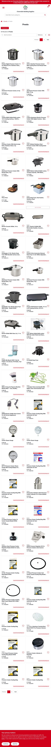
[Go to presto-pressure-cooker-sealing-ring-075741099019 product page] (13, 675)
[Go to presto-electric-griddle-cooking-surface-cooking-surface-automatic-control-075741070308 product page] (38, 303)
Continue (5, 744)
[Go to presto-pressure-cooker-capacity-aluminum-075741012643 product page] (13, 276)
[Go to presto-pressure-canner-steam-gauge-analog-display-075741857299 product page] (13, 436)
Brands (5, 21)
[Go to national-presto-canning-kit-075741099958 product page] (38, 383)
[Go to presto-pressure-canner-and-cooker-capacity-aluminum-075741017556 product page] (38, 87)
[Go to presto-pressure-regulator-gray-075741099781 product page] (38, 650)
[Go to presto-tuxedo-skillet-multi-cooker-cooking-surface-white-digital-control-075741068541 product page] (13, 114)
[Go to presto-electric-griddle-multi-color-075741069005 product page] (13, 410)
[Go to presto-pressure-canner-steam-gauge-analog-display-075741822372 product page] (13, 462)
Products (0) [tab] (5, 28)
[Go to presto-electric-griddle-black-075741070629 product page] (38, 223)
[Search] (45, 15)
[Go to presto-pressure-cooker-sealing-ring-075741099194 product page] (13, 596)
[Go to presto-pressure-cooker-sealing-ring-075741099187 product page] (38, 569)
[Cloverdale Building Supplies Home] (25, 7)
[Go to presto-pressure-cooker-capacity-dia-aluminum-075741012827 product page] (13, 167)
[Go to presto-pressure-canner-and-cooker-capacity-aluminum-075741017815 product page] (13, 87)
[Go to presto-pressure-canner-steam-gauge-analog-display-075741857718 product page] (38, 436)
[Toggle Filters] (49, 35)
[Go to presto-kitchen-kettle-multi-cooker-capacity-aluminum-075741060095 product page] (38, 167)
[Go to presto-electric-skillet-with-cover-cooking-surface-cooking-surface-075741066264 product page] (13, 330)
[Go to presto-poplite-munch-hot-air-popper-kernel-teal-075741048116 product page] (13, 357)
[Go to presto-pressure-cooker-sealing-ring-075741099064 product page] (13, 516)
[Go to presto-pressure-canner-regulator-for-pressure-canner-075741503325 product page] (13, 543)
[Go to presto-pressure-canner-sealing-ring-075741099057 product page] (38, 410)
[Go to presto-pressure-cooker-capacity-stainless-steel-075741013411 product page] (38, 141)
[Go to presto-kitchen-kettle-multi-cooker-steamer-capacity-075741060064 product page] (38, 330)
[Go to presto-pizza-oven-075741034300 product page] (13, 195)
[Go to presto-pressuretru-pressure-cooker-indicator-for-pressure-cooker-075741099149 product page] (38, 489)
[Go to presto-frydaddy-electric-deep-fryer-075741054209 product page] (38, 357)
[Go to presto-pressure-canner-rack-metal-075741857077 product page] (38, 623)
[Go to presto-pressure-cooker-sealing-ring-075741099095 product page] (38, 675)
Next (48, 39)
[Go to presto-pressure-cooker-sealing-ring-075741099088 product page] (13, 650)
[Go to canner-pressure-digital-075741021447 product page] (13, 60)
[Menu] (3, 8)
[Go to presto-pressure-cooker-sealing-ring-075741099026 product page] (13, 569)
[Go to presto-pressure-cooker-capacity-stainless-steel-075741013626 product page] (13, 141)
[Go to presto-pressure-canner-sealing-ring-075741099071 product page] (13, 623)
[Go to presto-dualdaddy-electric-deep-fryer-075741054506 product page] (13, 303)
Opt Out (15, 744)
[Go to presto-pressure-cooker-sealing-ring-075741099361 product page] (38, 596)
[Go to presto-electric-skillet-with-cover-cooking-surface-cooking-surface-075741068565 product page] (13, 223)
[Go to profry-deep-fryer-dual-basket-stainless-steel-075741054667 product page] (38, 195)
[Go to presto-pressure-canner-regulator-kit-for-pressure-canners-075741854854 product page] (38, 543)
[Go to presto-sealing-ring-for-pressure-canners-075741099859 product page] (13, 489)
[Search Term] (25, 14)
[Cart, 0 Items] (48, 6)
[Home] (1, 21)
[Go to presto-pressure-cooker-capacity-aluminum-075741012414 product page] (38, 276)
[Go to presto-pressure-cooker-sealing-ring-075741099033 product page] (38, 462)
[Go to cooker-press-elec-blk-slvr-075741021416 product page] (38, 114)
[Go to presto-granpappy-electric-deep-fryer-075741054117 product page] (13, 250)
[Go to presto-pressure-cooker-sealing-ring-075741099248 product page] (38, 516)
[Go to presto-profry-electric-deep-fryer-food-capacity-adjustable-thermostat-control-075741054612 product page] (38, 250)
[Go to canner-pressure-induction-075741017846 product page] (38, 60)
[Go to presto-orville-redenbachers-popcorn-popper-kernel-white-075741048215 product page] (13, 383)
